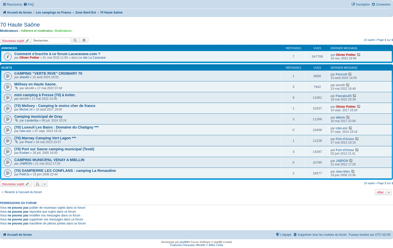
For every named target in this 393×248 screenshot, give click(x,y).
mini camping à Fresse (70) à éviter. (44, 95)
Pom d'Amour (345, 139)
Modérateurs (63, 31)
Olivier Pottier (29, 57)
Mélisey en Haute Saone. (35, 84)
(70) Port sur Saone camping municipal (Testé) (54, 149)
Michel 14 (26, 109)
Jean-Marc (343, 171)
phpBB (184, 241)
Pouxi (28, 142)
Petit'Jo (24, 174)
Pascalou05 (344, 96)
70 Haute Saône (20, 25)
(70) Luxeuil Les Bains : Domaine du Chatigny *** (56, 127)
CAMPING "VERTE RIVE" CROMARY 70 (48, 73)
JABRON (26, 163)
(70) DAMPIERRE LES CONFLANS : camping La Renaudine (65, 171)
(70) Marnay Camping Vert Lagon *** (45, 138)
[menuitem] (28, 4)
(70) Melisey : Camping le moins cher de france (54, 106)
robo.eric (25, 131)
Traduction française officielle (187, 244)
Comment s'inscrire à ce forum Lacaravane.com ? (57, 54)
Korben (24, 153)
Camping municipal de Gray (38, 116)
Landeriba (31, 120)
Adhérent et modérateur (37, 31)
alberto (340, 117)
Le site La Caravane (92, 57)
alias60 (24, 77)
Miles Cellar (216, 244)
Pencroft (341, 74)
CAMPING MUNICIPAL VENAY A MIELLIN (49, 160)
